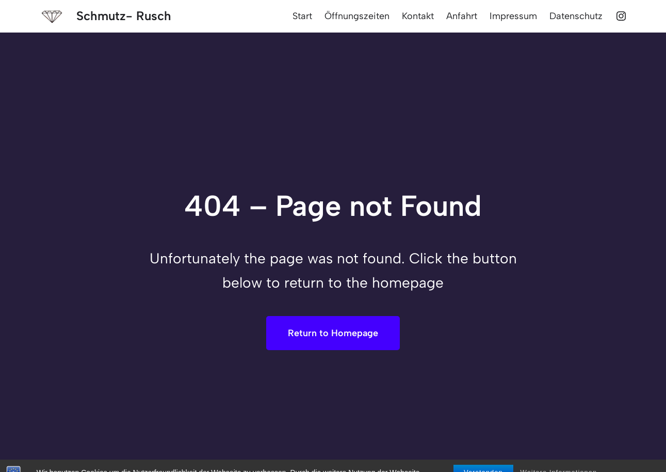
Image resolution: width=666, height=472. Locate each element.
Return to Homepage (333, 333)
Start (302, 16)
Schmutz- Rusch (123, 15)
